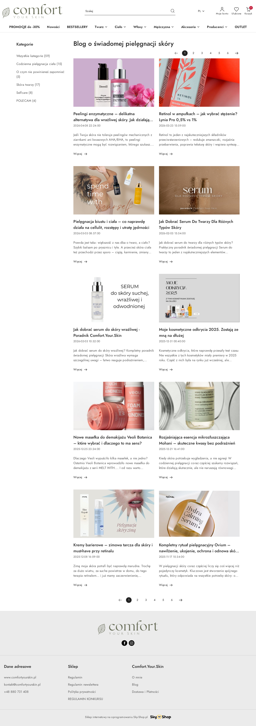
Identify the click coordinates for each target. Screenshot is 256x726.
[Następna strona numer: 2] (237, 53)
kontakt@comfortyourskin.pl (22, 684)
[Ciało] (120, 27)
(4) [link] (34, 101)
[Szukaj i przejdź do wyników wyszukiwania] (172, 11)
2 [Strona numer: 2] (193, 53)
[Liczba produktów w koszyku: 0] (248, 11)
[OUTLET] (240, 27)
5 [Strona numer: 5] (219, 53)
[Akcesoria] (190, 27)
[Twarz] (101, 27)
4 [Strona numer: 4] (210, 53)
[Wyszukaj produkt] (130, 11)
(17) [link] (37, 85)
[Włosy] (140, 27)
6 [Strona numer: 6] (228, 53)
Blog (135, 684)
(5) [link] (18, 77)
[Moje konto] (222, 11)
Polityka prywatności (82, 692)
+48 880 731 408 (16, 692)
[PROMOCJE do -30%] (25, 27)
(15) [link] (59, 64)
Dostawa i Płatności (145, 692)
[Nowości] (53, 27)
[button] (217, 27)
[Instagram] (131, 643)
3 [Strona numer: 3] (202, 53)
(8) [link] (30, 93)
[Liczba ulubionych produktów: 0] (236, 11)
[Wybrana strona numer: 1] (185, 53)
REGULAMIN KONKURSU (85, 699)
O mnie (137, 677)
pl (201, 11)
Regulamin (75, 677)
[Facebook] (124, 643)
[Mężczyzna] (164, 27)
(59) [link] (47, 56)
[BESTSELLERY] (77, 27)
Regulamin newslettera (83, 684)
